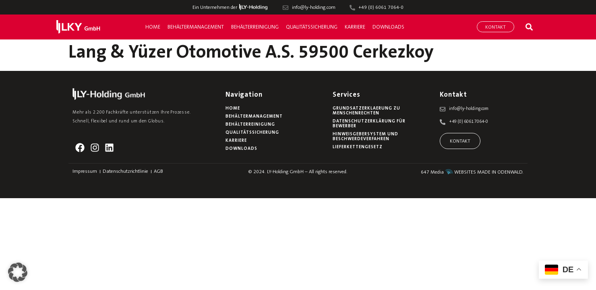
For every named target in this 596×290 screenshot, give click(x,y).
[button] (529, 26)
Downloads (388, 27)
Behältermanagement (196, 27)
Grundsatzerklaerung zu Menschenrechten (366, 111)
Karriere (355, 27)
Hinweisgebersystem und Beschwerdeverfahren (365, 136)
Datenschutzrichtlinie (125, 171)
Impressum (84, 171)
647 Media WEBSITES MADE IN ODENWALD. (472, 172)
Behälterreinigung (255, 27)
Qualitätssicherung (311, 27)
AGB (158, 171)
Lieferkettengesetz (358, 147)
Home (152, 27)
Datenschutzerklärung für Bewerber (369, 123)
